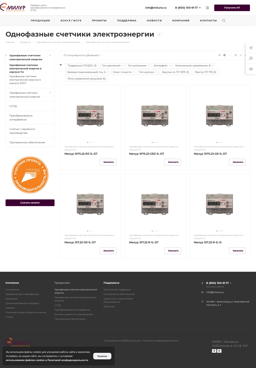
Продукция (62, 282)
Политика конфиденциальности (160, 340)
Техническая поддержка (117, 289)
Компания (12, 282)
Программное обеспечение (27, 142)
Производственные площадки (22, 303)
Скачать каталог (30, 202)
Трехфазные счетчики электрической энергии (30, 94)
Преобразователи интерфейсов (20, 117)
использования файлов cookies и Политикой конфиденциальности (47, 360)
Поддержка (111, 282)
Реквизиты (12, 298)
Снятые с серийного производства (22, 130)
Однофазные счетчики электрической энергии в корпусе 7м (25, 68)
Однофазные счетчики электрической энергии (30, 57)
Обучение (109, 306)
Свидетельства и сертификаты (22, 294)
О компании (12, 289)
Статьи (9, 317)
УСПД (13, 106)
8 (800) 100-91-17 (186, 7)
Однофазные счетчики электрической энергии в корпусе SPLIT (25, 80)
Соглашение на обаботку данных (122, 340)
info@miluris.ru (156, 7)
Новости (10, 307)
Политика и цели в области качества (26, 312)
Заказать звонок (215, 286)
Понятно (102, 356)
